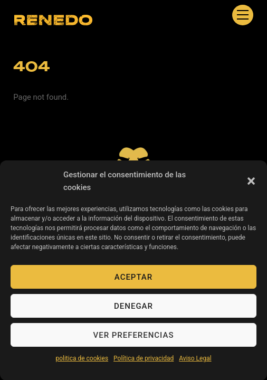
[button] (251, 185)
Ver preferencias (133, 339)
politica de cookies (81, 362)
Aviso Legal (195, 362)
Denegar (133, 310)
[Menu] (242, 15)
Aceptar (133, 281)
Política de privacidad (143, 362)
